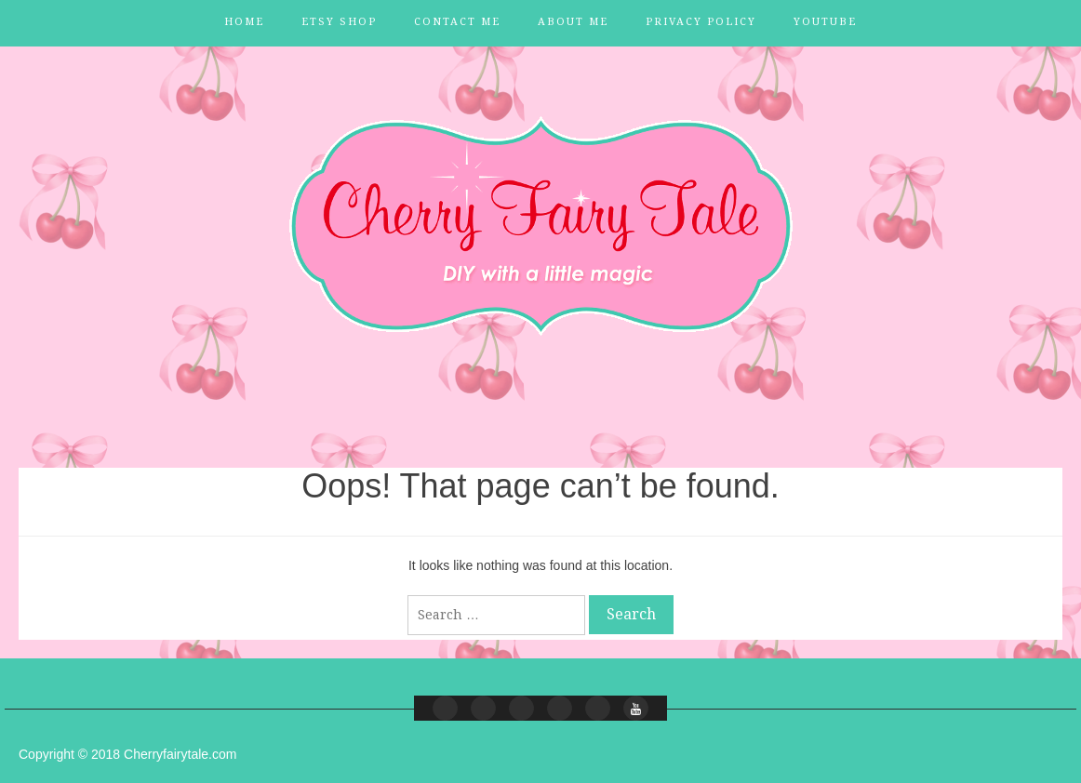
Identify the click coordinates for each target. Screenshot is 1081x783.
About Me (573, 22)
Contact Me (457, 22)
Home (244, 22)
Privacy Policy (701, 22)
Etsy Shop (339, 22)
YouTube (825, 22)
